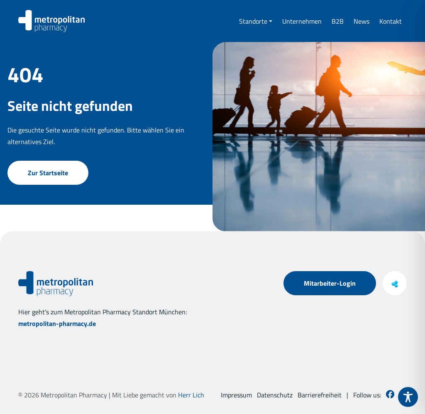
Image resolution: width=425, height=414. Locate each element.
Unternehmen (302, 21)
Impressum (236, 395)
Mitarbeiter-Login (330, 283)
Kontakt (390, 21)
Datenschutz (275, 395)
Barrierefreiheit (320, 395)
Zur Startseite (48, 181)
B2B (338, 21)
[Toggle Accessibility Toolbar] (408, 397)
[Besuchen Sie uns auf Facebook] (390, 395)
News (361, 21)
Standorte (253, 21)
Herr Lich (191, 395)
